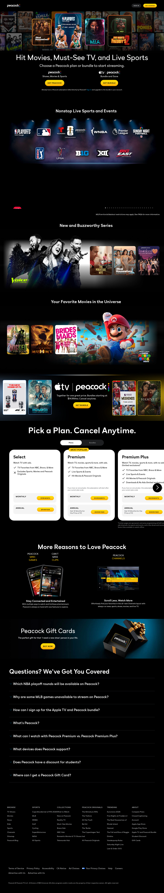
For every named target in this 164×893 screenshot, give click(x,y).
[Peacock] (13, 5)
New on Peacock (64, 816)
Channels (11, 832)
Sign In (136, 5)
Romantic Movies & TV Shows (69, 836)
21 (146, 208)
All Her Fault (87, 820)
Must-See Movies (64, 824)
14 (132, 208)
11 (126, 208)
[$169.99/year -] (154, 512)
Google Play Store (139, 828)
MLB (34, 816)
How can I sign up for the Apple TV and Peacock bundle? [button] (55, 710)
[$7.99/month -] (45, 498)
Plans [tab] (71, 443)
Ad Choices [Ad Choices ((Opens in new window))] (74, 868)
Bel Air (85, 824)
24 (152, 208)
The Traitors (87, 816)
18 (140, 208)
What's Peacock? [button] (24, 723)
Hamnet (110, 828)
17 (138, 208)
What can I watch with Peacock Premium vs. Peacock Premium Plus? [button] (64, 736)
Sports (10, 828)
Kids (9, 824)
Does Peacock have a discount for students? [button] (45, 762)
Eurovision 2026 (113, 812)
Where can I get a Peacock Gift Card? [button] (40, 775)
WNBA (35, 820)
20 (144, 208)
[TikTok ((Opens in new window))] (140, 867)
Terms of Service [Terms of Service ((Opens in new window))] (16, 868)
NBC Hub (61, 832)
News (9, 820)
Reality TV (61, 820)
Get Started (150, 5)
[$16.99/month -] (154, 498)
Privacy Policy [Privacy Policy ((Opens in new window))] (33, 868)
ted (83, 836)
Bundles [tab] (92, 443)
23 (150, 208)
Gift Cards (136, 840)
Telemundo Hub (63, 840)
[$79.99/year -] (45, 510)
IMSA (34, 836)
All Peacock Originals (91, 840)
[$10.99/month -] (99, 498)
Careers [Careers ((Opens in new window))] (119, 868)
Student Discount (139, 836)
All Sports (36, 840)
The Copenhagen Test (91, 832)
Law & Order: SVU (114, 848)
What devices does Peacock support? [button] (40, 749)
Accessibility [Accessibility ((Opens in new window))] (48, 868)
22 (148, 208)
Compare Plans (138, 812)
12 (128, 208)
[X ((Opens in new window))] (140, 874)
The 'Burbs (86, 828)
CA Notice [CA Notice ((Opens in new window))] (61, 868)
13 (130, 208)
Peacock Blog (12, 840)
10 (124, 208)
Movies (10, 816)
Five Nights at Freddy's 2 (117, 816)
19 (142, 208)
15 (134, 208)
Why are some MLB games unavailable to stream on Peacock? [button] (59, 697)
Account (135, 820)
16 (136, 208)
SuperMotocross (39, 832)
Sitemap (10, 836)
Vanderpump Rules (114, 840)
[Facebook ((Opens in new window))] (134, 867)
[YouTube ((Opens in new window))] (147, 867)
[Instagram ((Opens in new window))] (134, 874)
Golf (34, 824)
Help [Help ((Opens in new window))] (110, 868)
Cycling (35, 828)
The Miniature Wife (90, 812)
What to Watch (63, 812)
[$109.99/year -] (99, 512)
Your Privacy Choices (95, 868)
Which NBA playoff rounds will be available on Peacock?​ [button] (54, 684)
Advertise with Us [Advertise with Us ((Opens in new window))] (16, 873)
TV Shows (11, 812)
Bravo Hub (61, 828)
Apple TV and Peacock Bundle (144, 832)
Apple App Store (138, 824)
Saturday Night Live (115, 844)
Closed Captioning (139, 816)
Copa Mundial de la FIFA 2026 (44, 812)
